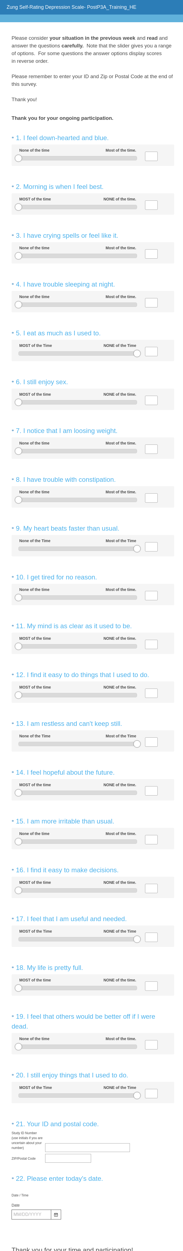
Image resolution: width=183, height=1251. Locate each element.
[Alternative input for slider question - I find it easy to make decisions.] (151, 814)
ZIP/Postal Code (23, 1060)
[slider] (18, 158)
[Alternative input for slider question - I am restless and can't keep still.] (151, 682)
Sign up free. (119, 1214)
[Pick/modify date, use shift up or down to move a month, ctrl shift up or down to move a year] (31, 1116)
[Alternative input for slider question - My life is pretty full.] (151, 902)
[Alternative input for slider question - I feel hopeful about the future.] (151, 726)
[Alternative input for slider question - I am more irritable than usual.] (151, 770)
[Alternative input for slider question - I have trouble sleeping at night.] (151, 288)
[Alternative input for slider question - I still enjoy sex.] (151, 375)
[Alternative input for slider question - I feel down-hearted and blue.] (151, 156)
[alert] (93, 1125)
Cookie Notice (99, 1230)
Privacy (79, 1230)
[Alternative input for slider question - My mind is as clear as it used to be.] (151, 595)
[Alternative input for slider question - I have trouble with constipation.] (151, 463)
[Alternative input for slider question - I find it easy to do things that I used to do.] (151, 639)
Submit (92, 1170)
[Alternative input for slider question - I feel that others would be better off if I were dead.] (151, 956)
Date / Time (20, 1097)
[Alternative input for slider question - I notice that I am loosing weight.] (151, 419)
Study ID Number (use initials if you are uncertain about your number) (27, 1041)
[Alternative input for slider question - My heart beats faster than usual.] (151, 507)
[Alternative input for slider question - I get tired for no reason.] (151, 551)
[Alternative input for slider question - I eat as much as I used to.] (151, 331)
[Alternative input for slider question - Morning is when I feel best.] (151, 200)
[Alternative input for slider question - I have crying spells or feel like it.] (151, 244)
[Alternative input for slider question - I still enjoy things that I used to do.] (151, 999)
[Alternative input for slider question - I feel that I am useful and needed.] (151, 858)
